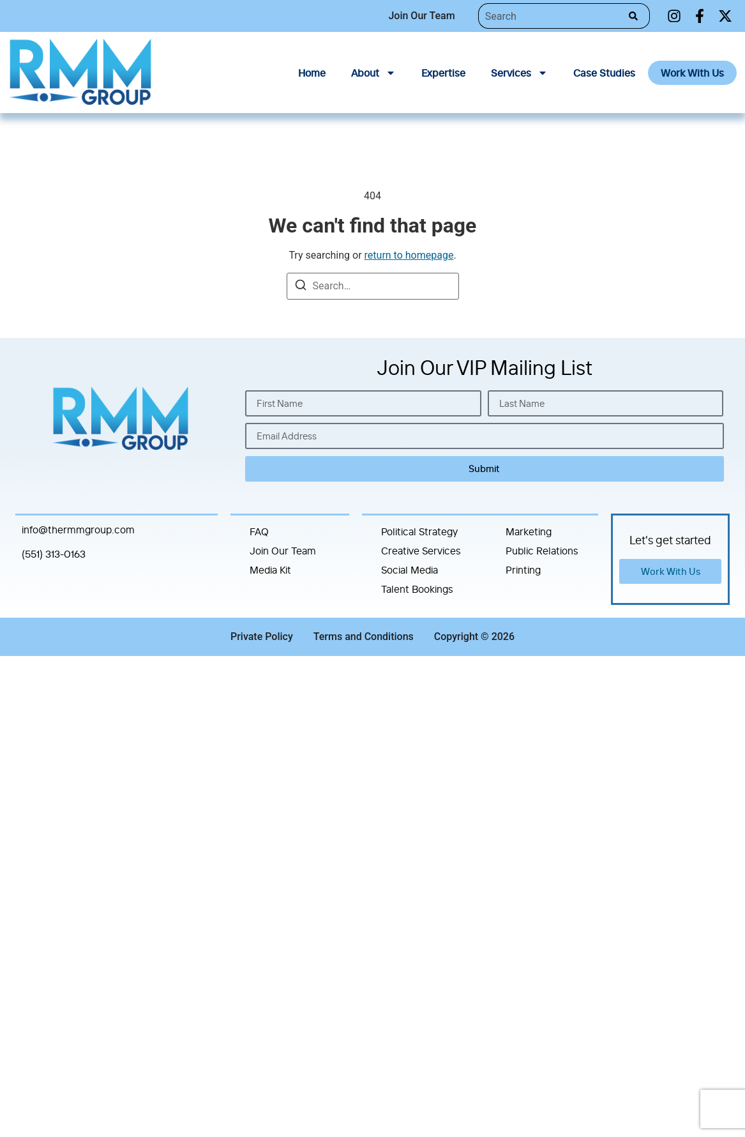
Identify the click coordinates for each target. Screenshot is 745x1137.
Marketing (529, 531)
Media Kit (270, 569)
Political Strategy (419, 531)
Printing (523, 569)
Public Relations (542, 550)
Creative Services (421, 550)
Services (519, 72)
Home (312, 72)
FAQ (259, 531)
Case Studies (604, 72)
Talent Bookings (417, 589)
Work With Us (692, 72)
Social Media (409, 569)
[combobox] (550, 16)
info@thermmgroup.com (78, 529)
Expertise (443, 72)
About (373, 72)
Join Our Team (283, 550)
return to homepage (409, 255)
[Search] (636, 16)
